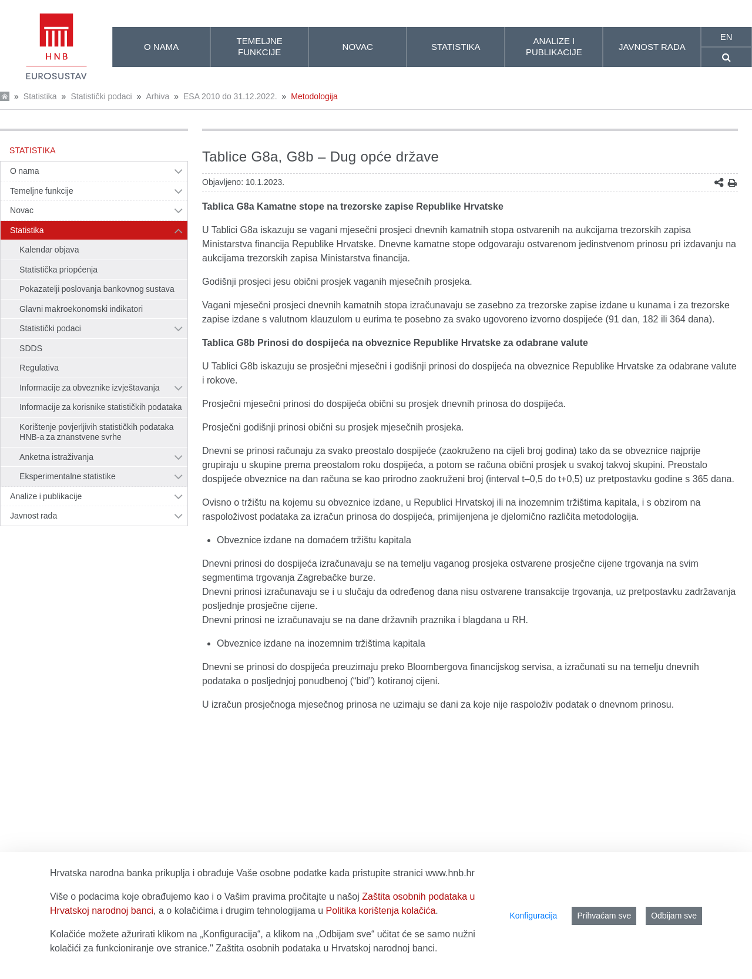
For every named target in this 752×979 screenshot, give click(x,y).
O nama (24, 171)
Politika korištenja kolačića (381, 911)
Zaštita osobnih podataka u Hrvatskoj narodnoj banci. (326, 948)
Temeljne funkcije (41, 191)
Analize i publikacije (46, 496)
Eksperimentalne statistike (67, 476)
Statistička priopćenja (58, 269)
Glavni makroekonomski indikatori (81, 309)
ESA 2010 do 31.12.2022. (230, 96)
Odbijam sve (674, 915)
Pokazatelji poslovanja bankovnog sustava (96, 289)
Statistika (40, 96)
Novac (21, 210)
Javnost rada (33, 515)
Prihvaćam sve (604, 915)
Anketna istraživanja (56, 457)
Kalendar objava (49, 249)
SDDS (30, 348)
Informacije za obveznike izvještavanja (89, 387)
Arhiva (157, 96)
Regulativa (39, 367)
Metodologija (314, 96)
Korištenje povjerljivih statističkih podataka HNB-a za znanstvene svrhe (96, 432)
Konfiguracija (533, 915)
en (726, 37)
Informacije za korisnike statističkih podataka (100, 407)
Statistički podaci (101, 96)
